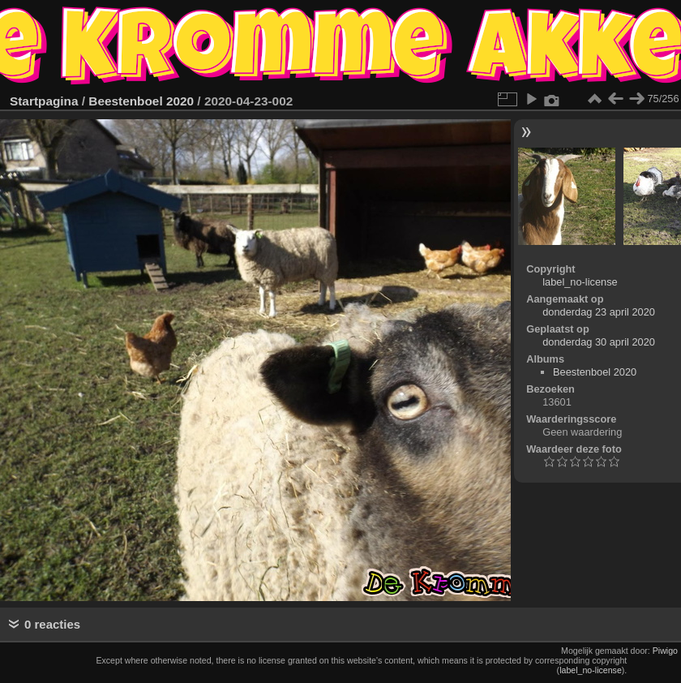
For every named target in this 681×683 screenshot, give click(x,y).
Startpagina (44, 101)
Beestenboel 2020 (141, 101)
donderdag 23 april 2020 (598, 312)
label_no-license (579, 282)
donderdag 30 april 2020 (598, 342)
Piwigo (665, 650)
